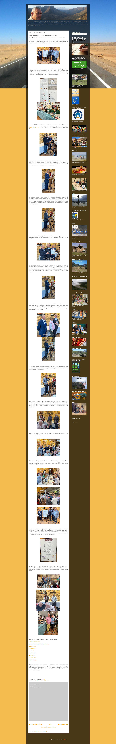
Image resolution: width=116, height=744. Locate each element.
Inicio (50, 724)
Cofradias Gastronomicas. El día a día (41, 680)
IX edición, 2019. (32, 653)
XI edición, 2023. (32, 657)
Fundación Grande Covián (34, 127)
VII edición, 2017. (32, 648)
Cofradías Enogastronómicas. (34, 641)
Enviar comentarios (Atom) (41, 731)
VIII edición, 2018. (33, 650)
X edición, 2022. (32, 655)
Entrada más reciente (35, 724)
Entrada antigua (63, 724)
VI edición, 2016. (32, 646)
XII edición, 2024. (32, 660)
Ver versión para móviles (48, 727)
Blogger (65, 739)
